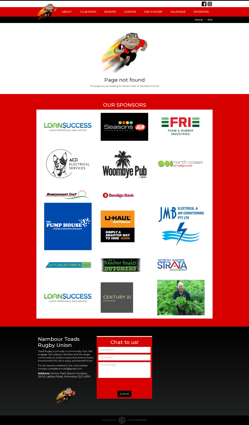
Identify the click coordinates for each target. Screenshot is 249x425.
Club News (88, 11)
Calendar (177, 11)
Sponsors (201, 11)
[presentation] (124, 384)
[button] (67, 12)
